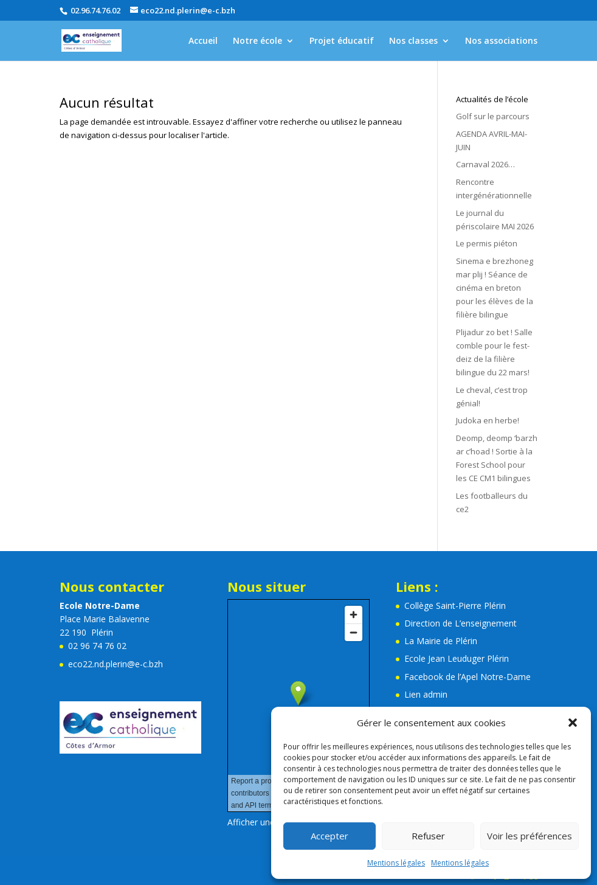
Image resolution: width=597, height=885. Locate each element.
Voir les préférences (529, 836)
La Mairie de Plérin (440, 641)
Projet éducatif (341, 41)
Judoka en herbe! (487, 420)
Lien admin (425, 694)
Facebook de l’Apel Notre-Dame (467, 676)
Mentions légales (396, 863)
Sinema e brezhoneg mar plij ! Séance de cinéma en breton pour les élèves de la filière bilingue (494, 287)
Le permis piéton (486, 243)
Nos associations (501, 41)
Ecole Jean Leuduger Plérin (456, 658)
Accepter (329, 836)
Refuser (428, 836)
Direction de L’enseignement (460, 623)
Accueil (203, 41)
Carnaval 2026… (485, 164)
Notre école (257, 41)
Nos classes (413, 41)
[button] (573, 723)
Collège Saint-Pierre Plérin (455, 605)
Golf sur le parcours (493, 116)
